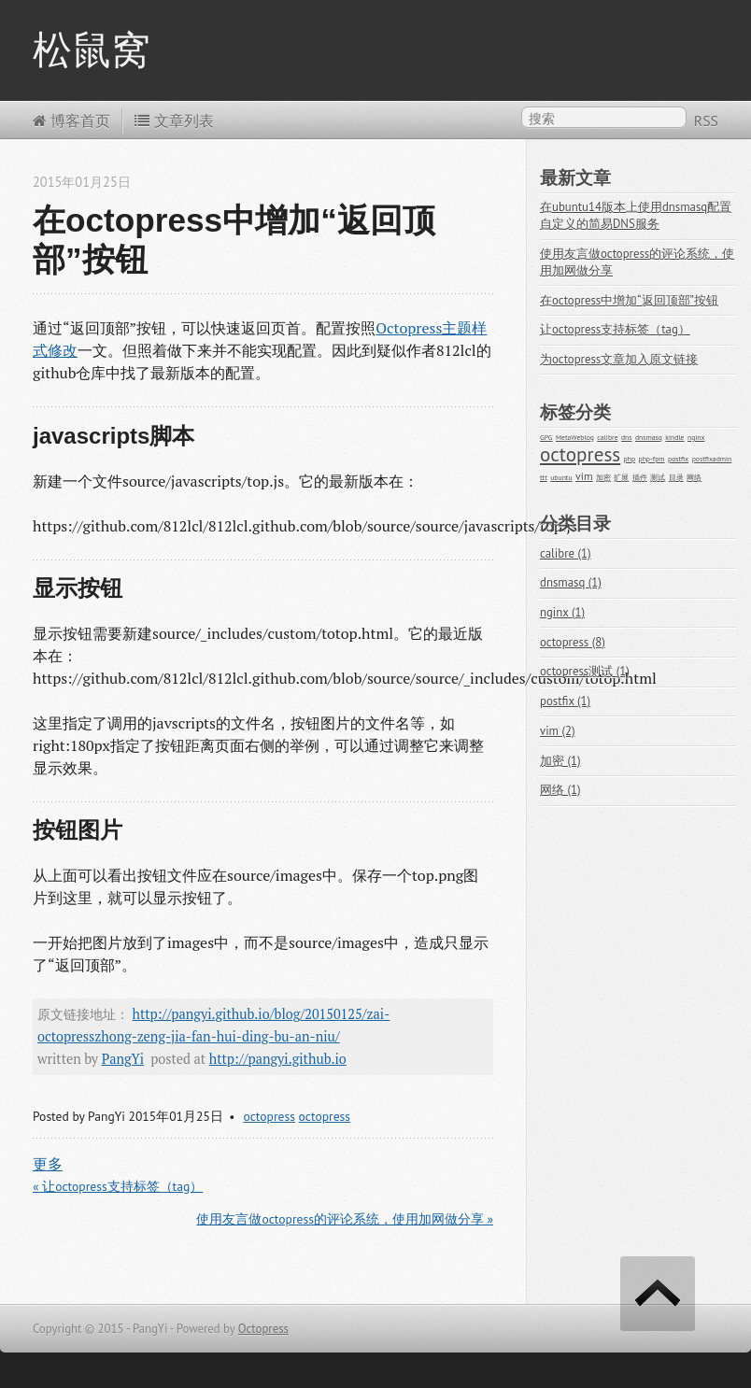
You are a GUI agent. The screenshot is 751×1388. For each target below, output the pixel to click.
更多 (48, 1163)
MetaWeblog (575, 437)
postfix (678, 458)
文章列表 (174, 120)
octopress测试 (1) (585, 671)
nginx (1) (562, 612)
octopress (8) (572, 642)
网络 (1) (560, 790)
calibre (607, 437)
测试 (657, 477)
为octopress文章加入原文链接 (619, 359)
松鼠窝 (91, 50)
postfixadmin (712, 458)
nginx (696, 437)
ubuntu (561, 477)
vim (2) (557, 731)
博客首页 (71, 120)
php (630, 458)
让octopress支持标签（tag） (615, 329)
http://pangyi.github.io (278, 1059)
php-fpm (652, 458)
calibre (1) (565, 553)
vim (584, 476)
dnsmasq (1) (571, 582)
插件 (639, 477)
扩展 (621, 477)
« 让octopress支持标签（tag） (118, 1186)
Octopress (263, 1329)
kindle (674, 437)
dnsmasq (648, 437)
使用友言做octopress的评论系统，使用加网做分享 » (344, 1219)
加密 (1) (560, 761)
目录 (676, 477)
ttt (543, 477)
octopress (269, 1116)
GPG (546, 437)
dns (626, 437)
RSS (706, 120)
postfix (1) (565, 701)
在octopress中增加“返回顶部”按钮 (629, 300)
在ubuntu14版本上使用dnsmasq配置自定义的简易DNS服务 (635, 215)
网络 (694, 477)
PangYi (123, 1059)
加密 (603, 477)
